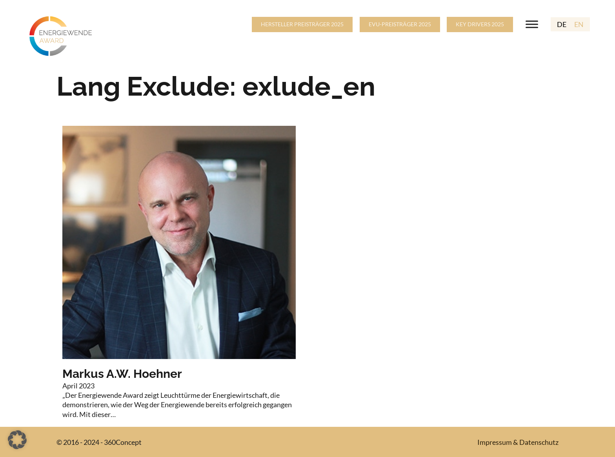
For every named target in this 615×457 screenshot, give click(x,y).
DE (561, 24)
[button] (17, 440)
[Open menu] (532, 24)
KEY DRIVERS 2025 (480, 24)
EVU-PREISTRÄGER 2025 (400, 24)
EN (579, 24)
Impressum (494, 442)
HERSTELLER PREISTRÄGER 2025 (302, 24)
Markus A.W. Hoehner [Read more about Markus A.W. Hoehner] (122, 374)
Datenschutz (539, 442)
